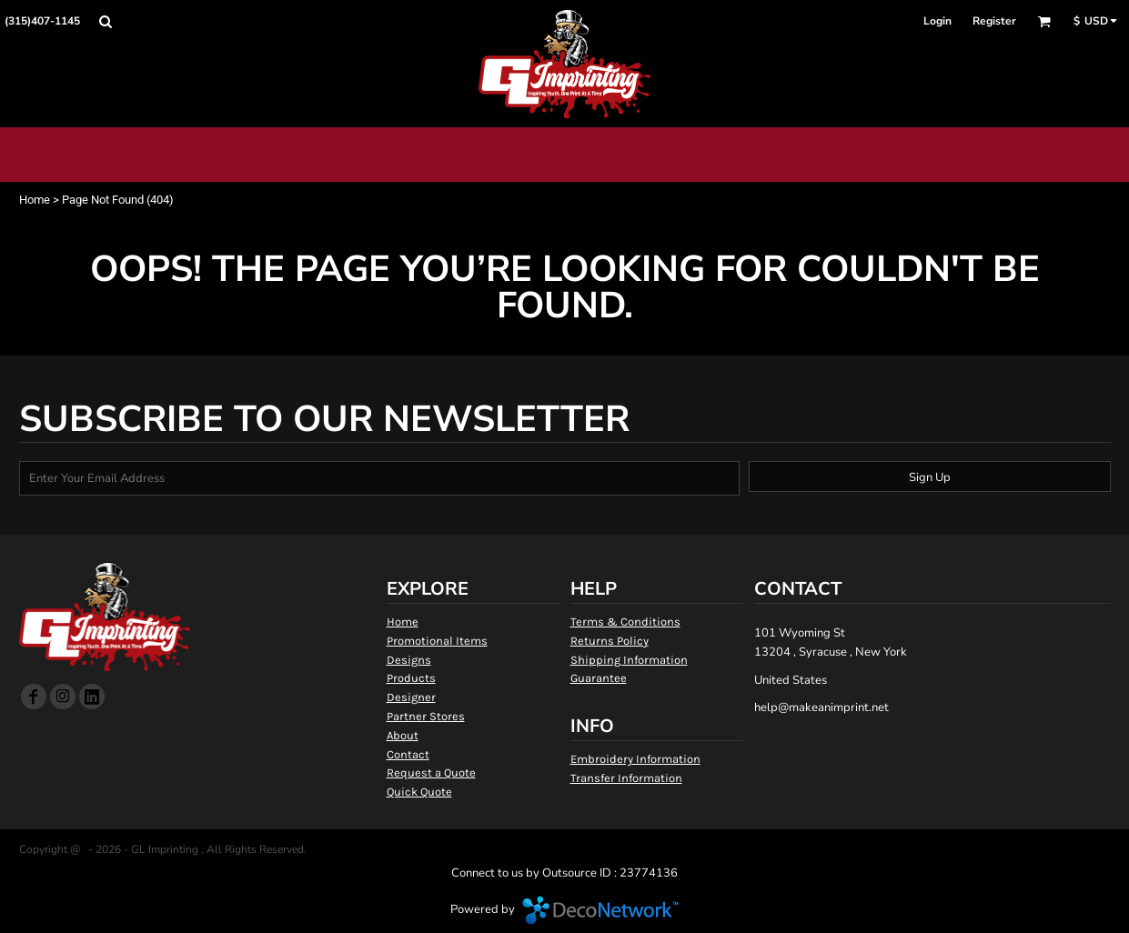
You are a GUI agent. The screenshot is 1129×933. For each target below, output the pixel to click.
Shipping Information (629, 660)
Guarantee (598, 678)
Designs (409, 660)
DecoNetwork (600, 910)
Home (34, 199)
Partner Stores (426, 716)
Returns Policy (609, 640)
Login (937, 21)
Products (411, 678)
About (402, 735)
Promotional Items (437, 640)
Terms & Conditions (625, 621)
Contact (408, 754)
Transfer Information (626, 778)
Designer (411, 697)
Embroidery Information (635, 759)
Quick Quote (419, 791)
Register (994, 21)
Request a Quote (431, 772)
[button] (105, 21)
